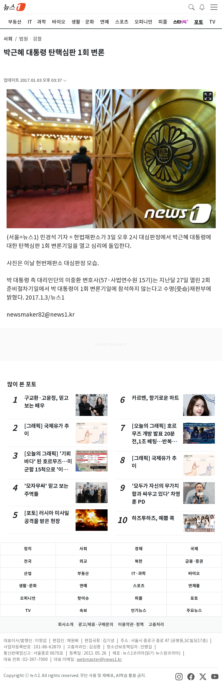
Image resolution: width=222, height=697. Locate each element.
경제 (139, 548)
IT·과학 (138, 573)
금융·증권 (194, 561)
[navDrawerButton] (213, 7)
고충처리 (156, 624)
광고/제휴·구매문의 (95, 624)
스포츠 (139, 585)
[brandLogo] (15, 6)
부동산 (83, 573)
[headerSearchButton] (192, 6)
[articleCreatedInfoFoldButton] (65, 80)
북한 (139, 561)
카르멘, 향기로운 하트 (155, 397)
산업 (28, 573)
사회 (83, 548)
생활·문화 (28, 585)
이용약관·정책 (131, 624)
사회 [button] (8, 39)
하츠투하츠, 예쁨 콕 (153, 518)
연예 (83, 585)
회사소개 (66, 624)
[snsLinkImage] (179, 676)
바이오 (194, 573)
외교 (83, 561)
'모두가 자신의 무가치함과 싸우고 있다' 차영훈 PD (156, 493)
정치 (28, 548)
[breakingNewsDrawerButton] (202, 6)
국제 (194, 548)
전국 (28, 561)
